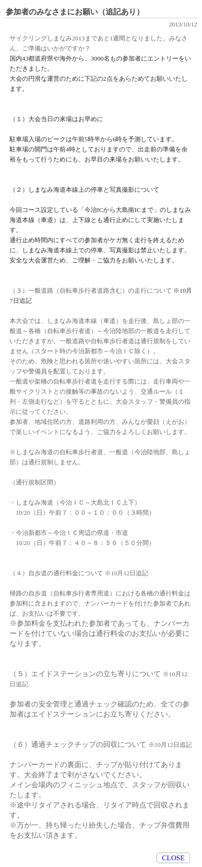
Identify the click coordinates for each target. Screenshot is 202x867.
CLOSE (173, 858)
